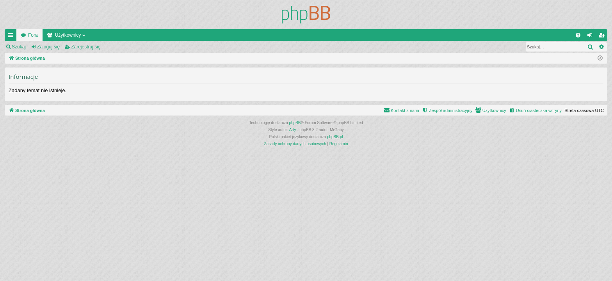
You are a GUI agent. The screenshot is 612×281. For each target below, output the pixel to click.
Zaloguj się (48, 47)
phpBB (295, 123)
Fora (33, 35)
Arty (292, 130)
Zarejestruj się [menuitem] (603, 36)
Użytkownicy (68, 35)
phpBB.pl (335, 137)
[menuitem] (578, 35)
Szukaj (19, 47)
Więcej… (12, 36)
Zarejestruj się (85, 47)
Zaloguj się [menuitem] (591, 36)
